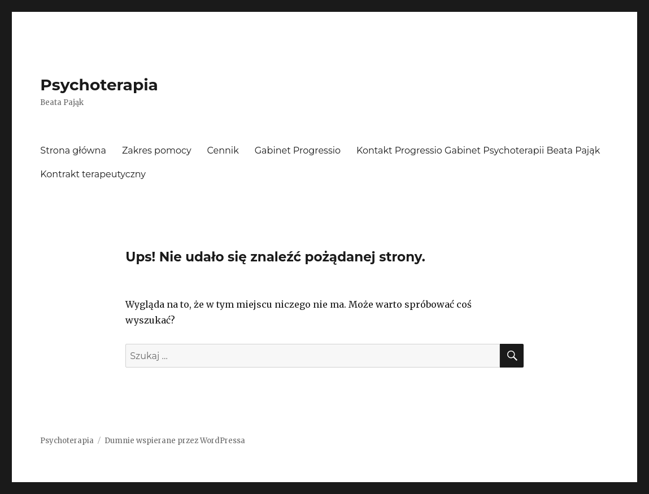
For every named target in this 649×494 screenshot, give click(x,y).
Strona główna (73, 150)
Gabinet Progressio (298, 150)
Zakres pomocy (156, 150)
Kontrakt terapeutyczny (93, 174)
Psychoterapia (99, 84)
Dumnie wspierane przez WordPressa (174, 440)
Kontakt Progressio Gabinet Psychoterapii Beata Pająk (478, 150)
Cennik (223, 150)
